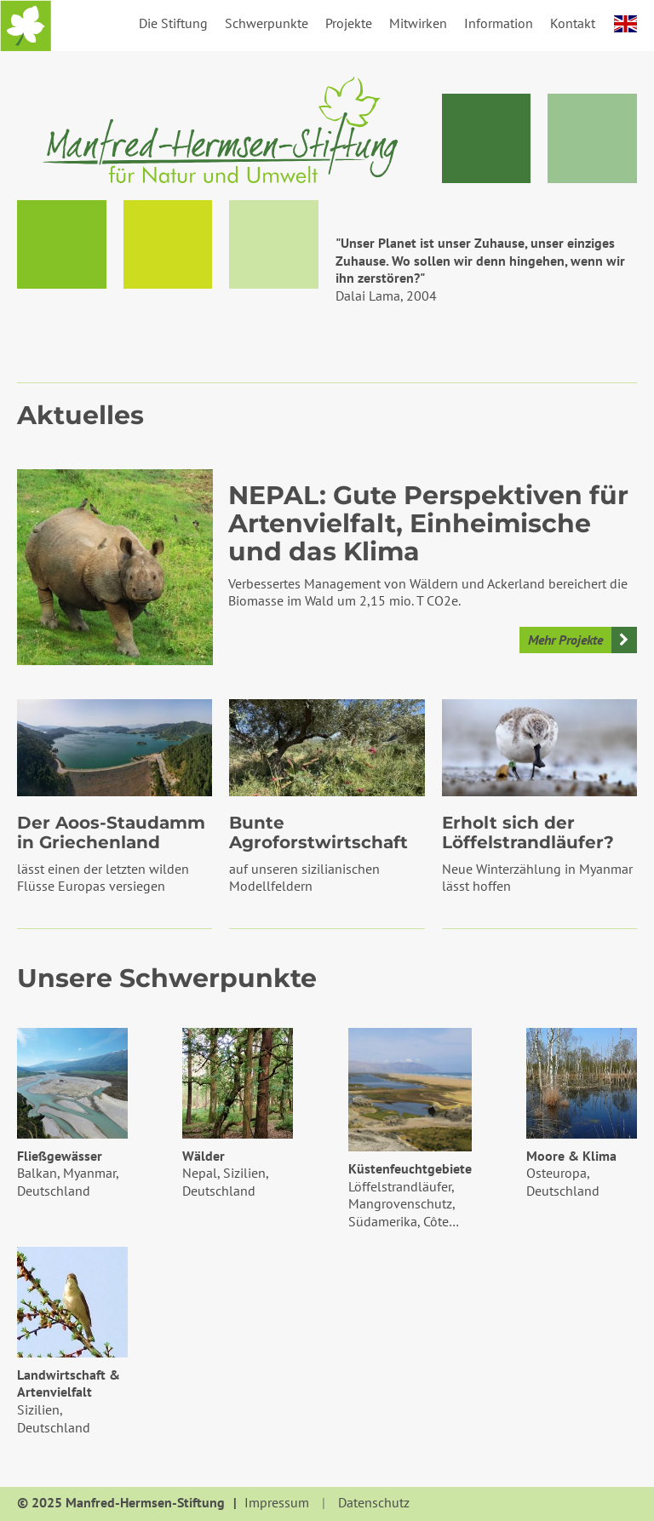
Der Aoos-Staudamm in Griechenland (111, 832)
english (625, 24)
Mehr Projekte (565, 639)
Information (498, 23)
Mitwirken (418, 23)
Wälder (203, 1155)
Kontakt (572, 23)
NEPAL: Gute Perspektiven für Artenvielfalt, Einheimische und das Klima (428, 523)
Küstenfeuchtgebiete (410, 1168)
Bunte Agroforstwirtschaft (318, 832)
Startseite (25, 25)
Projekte (348, 23)
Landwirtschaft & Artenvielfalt (68, 1383)
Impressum (276, 1503)
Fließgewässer (59, 1155)
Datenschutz (374, 1503)
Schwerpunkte (266, 23)
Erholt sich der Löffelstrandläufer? (528, 832)
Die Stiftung (173, 23)
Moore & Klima (571, 1155)
